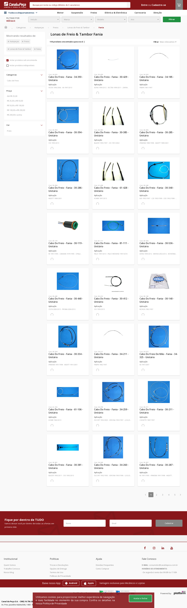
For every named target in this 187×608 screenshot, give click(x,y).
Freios (26, 41)
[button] (24, 74)
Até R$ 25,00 (12, 96)
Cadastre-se (159, 5)
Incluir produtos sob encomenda (21, 60)
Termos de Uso (56, 572)
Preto (9, 131)
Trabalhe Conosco (12, 568)
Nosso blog (9, 572)
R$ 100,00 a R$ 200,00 (16, 110)
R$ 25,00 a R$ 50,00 (15, 101)
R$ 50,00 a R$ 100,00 (15, 105)
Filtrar (172, 19)
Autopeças (14, 41)
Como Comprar (102, 568)
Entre (144, 5)
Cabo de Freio (13, 80)
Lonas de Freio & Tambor (20, 49)
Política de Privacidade (55, 603)
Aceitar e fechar (140, 598)
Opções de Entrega (58, 568)
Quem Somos (10, 565)
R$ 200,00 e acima (14, 115)
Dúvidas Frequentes (105, 565)
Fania (38, 49)
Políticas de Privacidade (60, 576)
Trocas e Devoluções (59, 565)
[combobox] (44, 19)
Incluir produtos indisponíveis (20, 65)
